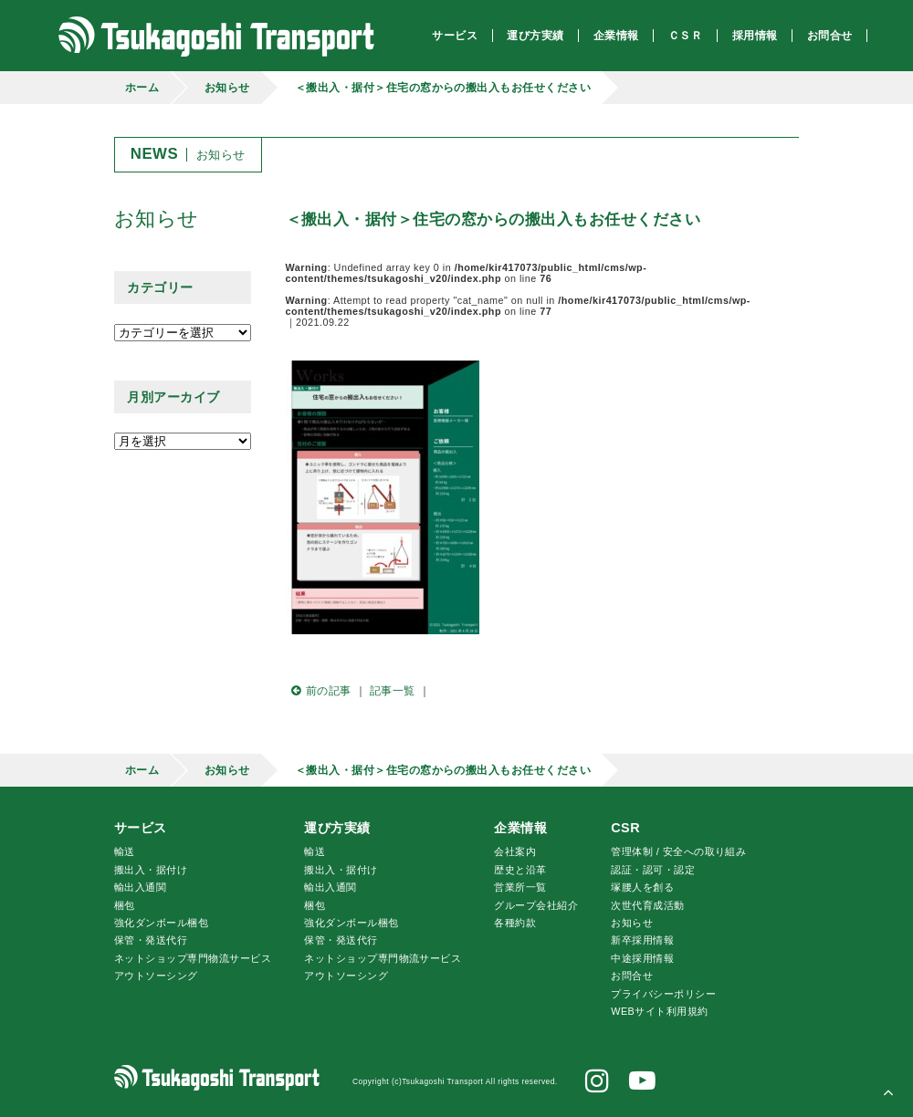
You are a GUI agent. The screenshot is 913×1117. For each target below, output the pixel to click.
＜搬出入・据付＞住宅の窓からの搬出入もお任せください (443, 87)
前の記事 (319, 690)
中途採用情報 (642, 958)
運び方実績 (337, 827)
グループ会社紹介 (536, 905)
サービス (140, 827)
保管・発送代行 (150, 939)
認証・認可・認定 (653, 869)
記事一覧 (392, 690)
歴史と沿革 (520, 869)
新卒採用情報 (642, 939)
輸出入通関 (140, 887)
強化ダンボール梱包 (161, 922)
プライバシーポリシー (663, 993)
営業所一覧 (520, 887)
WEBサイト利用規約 (659, 1011)
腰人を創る (642, 887)
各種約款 (515, 922)
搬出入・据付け (150, 869)
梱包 (124, 905)
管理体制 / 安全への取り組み (678, 851)
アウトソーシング (156, 975)
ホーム (142, 87)
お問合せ (632, 975)
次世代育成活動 (647, 905)
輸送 (124, 851)
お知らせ (227, 87)
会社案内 (515, 851)
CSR (625, 827)
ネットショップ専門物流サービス (192, 958)
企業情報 (520, 827)
